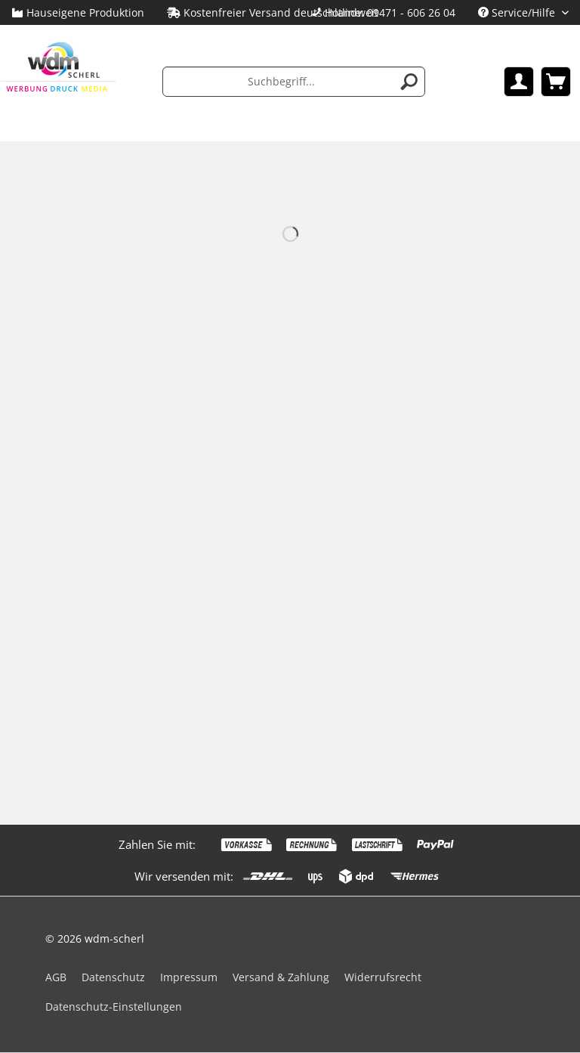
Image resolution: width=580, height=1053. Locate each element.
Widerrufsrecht (382, 977)
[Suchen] (409, 82)
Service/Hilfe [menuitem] (518, 12)
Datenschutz (113, 977)
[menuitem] (383, 12)
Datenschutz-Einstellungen (113, 1006)
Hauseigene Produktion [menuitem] (77, 12)
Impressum (189, 977)
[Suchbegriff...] (293, 82)
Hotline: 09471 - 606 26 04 (390, 12)
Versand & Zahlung (281, 977)
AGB (55, 977)
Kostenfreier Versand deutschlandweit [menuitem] (272, 12)
